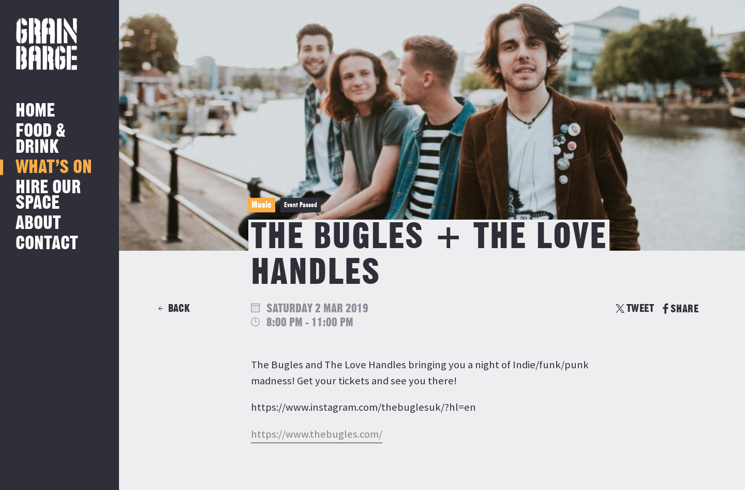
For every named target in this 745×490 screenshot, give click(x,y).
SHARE (680, 309)
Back (179, 308)
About (38, 223)
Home (35, 111)
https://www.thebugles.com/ (316, 434)
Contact (47, 244)
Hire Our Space (48, 195)
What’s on (54, 168)
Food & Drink (41, 139)
